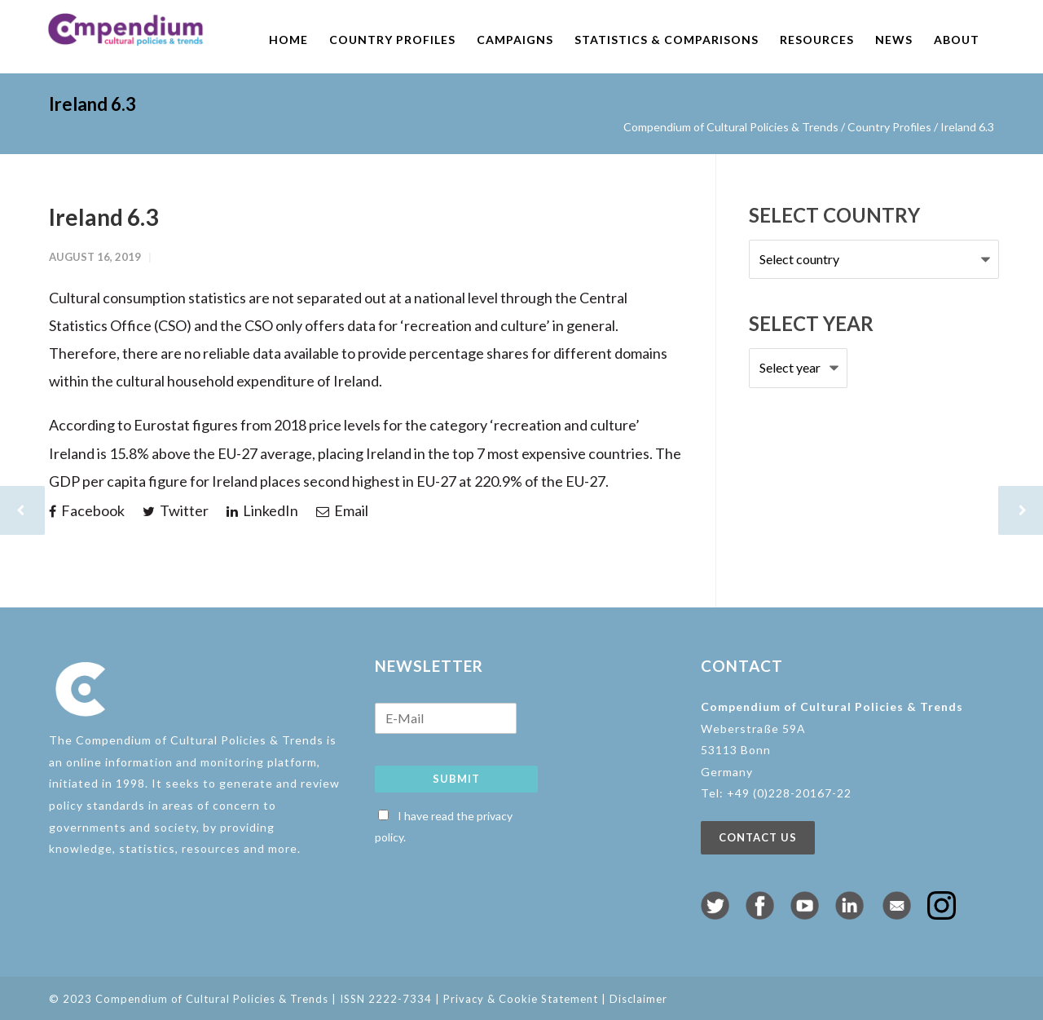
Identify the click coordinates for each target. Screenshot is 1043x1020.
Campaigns (515, 39)
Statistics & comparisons (666, 39)
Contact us (758, 837)
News (894, 39)
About (956, 39)
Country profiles (392, 39)
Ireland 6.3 (103, 217)
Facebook (87, 510)
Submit (456, 778)
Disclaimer (638, 998)
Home (288, 39)
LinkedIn (262, 510)
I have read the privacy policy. (444, 827)
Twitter (176, 510)
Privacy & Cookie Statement (520, 998)
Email (342, 510)
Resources (817, 39)
